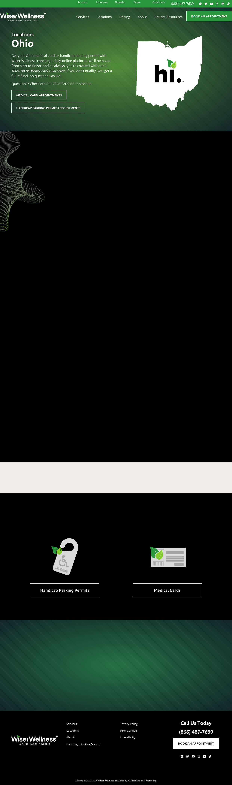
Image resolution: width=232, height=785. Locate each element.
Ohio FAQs (61, 83)
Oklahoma (158, 2)
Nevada (120, 2)
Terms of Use (130, 730)
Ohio (137, 2)
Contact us (83, 83)
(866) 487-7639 (182, 3)
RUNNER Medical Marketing (141, 780)
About (142, 17)
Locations (104, 17)
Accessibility (129, 737)
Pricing (124, 17)
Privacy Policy (130, 724)
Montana (101, 2)
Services (82, 17)
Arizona (82, 2)
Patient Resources (168, 17)
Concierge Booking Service (87, 744)
